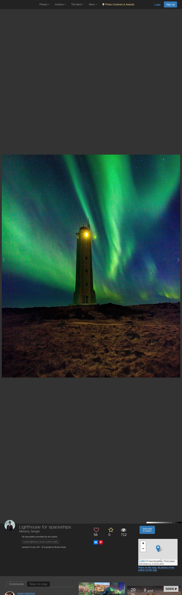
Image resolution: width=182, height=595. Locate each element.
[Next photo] (178, 260)
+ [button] (143, 543)
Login (157, 4)
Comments (16, 584)
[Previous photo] (3, 260)
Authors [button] (60, 4)
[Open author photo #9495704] (117, 590)
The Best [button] (77, 4)
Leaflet (142, 561)
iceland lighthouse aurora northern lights (40, 542)
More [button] (93, 4)
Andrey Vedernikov (26, 593)
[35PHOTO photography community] (19, 4)
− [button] (143, 549)
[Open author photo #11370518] (102, 590)
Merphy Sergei (29, 531)
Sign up (170, 4)
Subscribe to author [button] (147, 530)
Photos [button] (44, 4)
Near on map (38, 584)
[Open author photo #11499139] (86, 590)
